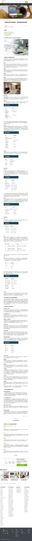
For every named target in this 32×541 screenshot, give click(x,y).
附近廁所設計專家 (10, 510)
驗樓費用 (25, 508)
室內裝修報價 (26, 501)
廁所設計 (1, 519)
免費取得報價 (19, 14)
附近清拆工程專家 (10, 488)
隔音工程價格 (26, 504)
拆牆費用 (25, 488)
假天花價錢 (25, 502)
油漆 (17, 357)
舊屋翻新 (1, 501)
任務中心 (22, 531)
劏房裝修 (1, 510)
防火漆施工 (1, 508)
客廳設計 (10, 483)
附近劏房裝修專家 (10, 502)
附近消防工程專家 (10, 500)
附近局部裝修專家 (10, 494)
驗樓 (0, 502)
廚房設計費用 (26, 510)
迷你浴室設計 (2, 503)
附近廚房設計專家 (10, 503)
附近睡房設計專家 (10, 504)
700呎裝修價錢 (26, 500)
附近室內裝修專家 (10, 492)
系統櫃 (25, 321)
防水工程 (6, 160)
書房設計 (1, 525)
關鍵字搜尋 (17, 536)
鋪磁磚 (6, 159)
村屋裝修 (1, 493)
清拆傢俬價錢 (26, 495)
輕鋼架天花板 (19, 194)
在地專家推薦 (17, 535)
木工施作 (16, 326)
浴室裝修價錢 (26, 509)
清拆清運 (13, 326)
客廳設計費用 (14, 483)
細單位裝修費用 (26, 503)
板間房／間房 (2, 492)
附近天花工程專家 (10, 493)
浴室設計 (1, 504)
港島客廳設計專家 (18, 488)
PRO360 (1, 483)
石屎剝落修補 (2, 518)
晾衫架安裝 (1, 509)
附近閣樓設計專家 (10, 511)
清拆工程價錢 (26, 494)
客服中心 (29, 531)
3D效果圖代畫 (2, 524)
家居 (4, 483)
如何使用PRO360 (17, 531)
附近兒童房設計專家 (10, 508)
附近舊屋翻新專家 (10, 496)
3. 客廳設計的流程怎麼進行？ (8, 34)
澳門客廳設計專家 (18, 492)
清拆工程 (1, 488)
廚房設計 (1, 511)
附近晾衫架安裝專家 (10, 501)
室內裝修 (6, 483)
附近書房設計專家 (10, 516)
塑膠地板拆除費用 (26, 492)
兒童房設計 (1, 517)
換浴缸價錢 (25, 493)
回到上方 (16, 418)
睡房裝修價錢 (26, 511)
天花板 (13, 357)
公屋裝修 (1, 495)
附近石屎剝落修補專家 (11, 509)
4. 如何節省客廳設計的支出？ (8, 35)
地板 (10, 357)
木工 (22, 321)
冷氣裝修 (5, 271)
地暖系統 (1, 523)
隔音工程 (1, 500)
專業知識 (16, 534)
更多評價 (16, 455)
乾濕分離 (1, 516)
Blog (12, 531)
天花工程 (1, 496)
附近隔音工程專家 (10, 495)
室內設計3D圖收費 (26, 496)
